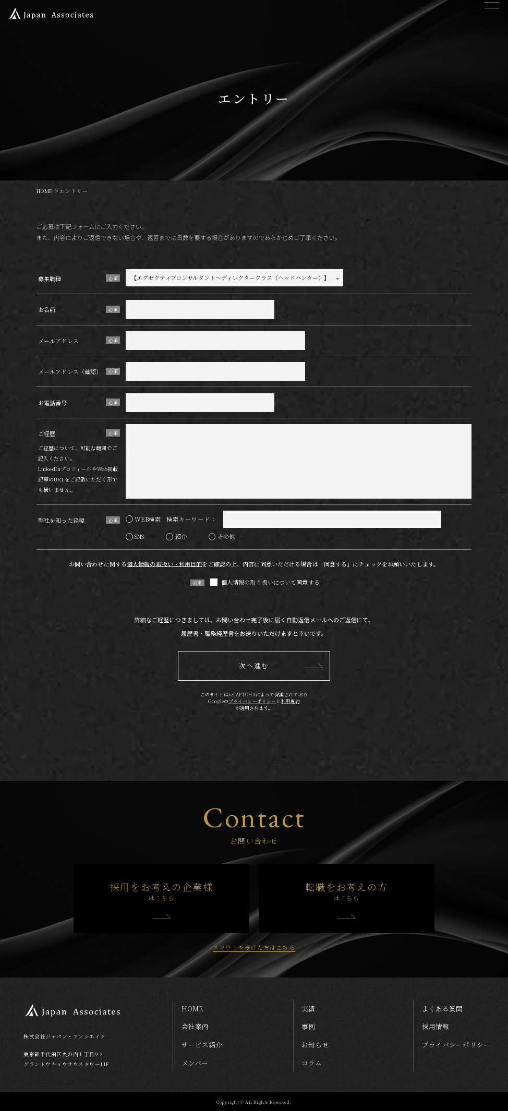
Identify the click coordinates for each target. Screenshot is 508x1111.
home (192, 1008)
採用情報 (435, 1026)
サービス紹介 (202, 1044)
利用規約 (290, 701)
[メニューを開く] (491, 15)
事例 (308, 1026)
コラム (311, 1063)
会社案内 (195, 1026)
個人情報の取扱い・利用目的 (164, 564)
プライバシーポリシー (252, 701)
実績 (308, 1008)
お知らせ (315, 1044)
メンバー (195, 1063)
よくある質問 (442, 1008)
